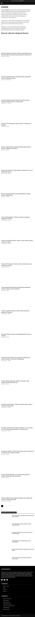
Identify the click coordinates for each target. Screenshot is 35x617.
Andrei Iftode (3, 56)
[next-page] (12, 506)
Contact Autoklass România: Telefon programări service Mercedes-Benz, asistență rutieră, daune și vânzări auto (16, 54)
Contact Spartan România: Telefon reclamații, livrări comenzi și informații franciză (15, 381)
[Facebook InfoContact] (4, 580)
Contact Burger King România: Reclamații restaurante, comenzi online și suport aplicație (16, 288)
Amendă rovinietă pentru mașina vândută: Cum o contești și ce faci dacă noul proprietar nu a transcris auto (17, 428)
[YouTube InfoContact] (7, 580)
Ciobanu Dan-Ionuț (4, 79)
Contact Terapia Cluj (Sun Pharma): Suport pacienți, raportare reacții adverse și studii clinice (15, 100)
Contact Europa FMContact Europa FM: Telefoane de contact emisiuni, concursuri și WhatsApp (15, 358)
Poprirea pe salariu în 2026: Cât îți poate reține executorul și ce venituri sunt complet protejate (17, 451)
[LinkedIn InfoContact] (2, 580)
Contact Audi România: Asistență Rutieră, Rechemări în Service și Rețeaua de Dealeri (16, 147)
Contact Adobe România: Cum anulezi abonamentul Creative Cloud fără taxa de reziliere (15, 475)
